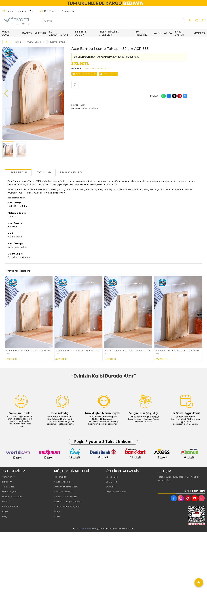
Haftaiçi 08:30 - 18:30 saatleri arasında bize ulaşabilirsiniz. (179, 478)
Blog (4, 516)
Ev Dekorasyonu (10, 506)
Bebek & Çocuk (10, 491)
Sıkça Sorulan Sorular (116, 491)
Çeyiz (5, 511)
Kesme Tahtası (57, 42)
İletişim (57, 511)
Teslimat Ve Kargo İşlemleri (67, 501)
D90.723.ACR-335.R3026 (95, 68)
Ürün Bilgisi (18, 172)
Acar (82, 105)
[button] (6, 93)
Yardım (57, 516)
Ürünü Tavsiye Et (108, 74)
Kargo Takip (112, 477)
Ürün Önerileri (71, 172)
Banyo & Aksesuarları (12, 496)
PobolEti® (86, 528)
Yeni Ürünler (8, 477)
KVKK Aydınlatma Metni (65, 486)
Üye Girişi (110, 486)
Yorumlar (43, 172)
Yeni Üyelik (111, 481)
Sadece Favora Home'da (20, 11)
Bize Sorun (50, 11)
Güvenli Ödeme (62, 481)
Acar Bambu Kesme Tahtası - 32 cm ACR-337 (77, 350)
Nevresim (7, 481)
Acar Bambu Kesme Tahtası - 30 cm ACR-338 (127, 350)
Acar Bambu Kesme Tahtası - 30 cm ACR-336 (27, 350)
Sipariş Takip (68, 11)
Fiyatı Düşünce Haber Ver (84, 74)
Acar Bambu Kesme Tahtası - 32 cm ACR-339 (177, 350)
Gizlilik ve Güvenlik (63, 491)
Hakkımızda (60, 477)
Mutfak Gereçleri (35, 42)
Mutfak (17, 42)
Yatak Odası (8, 486)
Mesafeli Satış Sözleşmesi (67, 506)
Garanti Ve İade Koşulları (66, 496)
